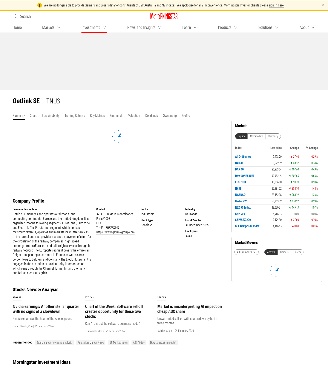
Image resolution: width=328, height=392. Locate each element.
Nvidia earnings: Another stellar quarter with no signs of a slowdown (46, 309)
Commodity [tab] (256, 136)
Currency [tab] (273, 136)
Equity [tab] (241, 136)
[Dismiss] (323, 5)
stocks (17, 297)
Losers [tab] (297, 252)
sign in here (276, 5)
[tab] (17, 27)
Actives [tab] (271, 252)
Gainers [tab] (284, 252)
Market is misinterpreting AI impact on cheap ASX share (189, 309)
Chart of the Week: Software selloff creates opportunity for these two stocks (114, 311)
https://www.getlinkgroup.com (115, 232)
